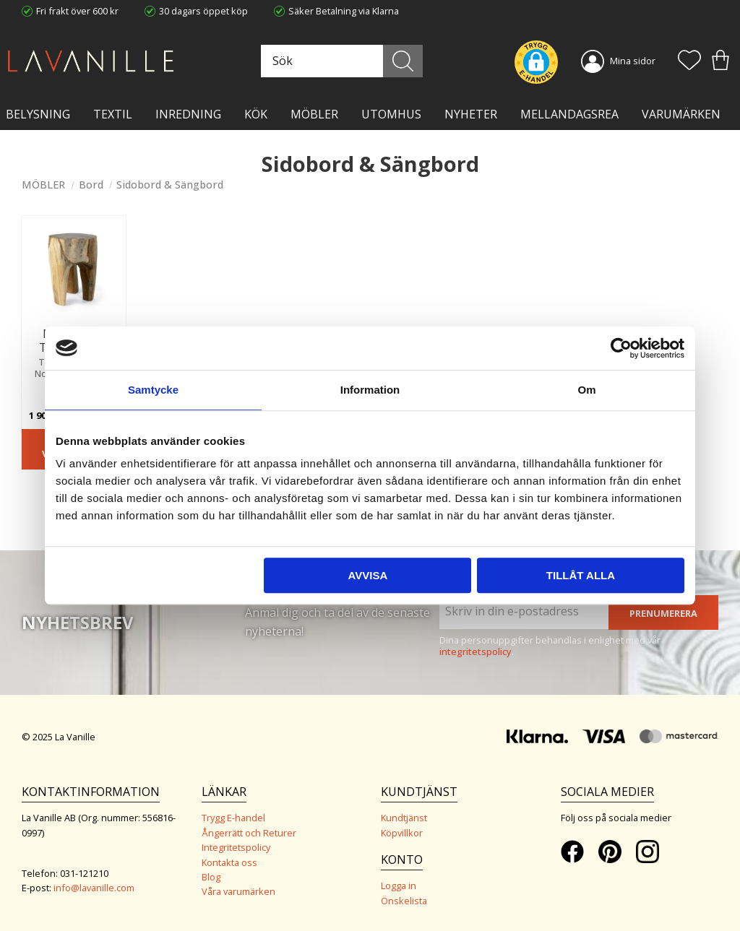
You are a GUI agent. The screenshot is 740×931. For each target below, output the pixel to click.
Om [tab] (586, 390)
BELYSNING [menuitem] (38, 114)
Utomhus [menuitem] (391, 114)
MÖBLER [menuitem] (314, 114)
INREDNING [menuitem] (188, 114)
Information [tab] (370, 390)
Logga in (398, 885)
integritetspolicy (475, 651)
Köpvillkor (402, 832)
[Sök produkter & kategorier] (341, 61)
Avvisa (367, 575)
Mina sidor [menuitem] (632, 60)
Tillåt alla (580, 575)
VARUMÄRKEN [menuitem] (681, 114)
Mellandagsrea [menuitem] (569, 114)
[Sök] (403, 61)
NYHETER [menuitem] (470, 114)
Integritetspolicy (236, 847)
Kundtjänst (404, 817)
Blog (211, 876)
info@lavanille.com (93, 887)
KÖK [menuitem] (255, 114)
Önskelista (404, 900)
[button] (689, 61)
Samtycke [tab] (153, 390)
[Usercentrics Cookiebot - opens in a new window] (621, 348)
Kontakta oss (229, 862)
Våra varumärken (238, 891)
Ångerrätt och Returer (249, 832)
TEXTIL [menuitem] (112, 114)
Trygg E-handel (233, 817)
